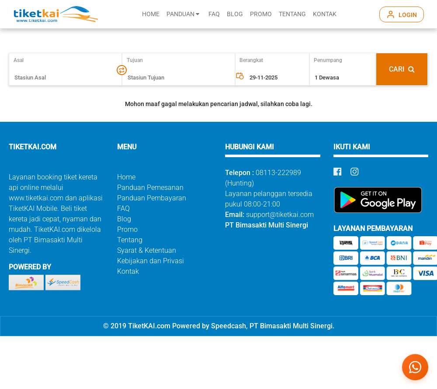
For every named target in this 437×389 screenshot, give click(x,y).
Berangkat (251, 60)
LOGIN (408, 14)
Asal (22, 60)
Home (126, 177)
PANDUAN (182, 14)
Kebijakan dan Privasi (150, 261)
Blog (124, 219)
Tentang (129, 240)
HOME (151, 14)
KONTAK (324, 14)
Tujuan (135, 60)
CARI (402, 69)
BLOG (235, 14)
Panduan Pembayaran (151, 198)
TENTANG (292, 14)
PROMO (261, 14)
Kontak (128, 271)
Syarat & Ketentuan (146, 250)
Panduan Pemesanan (150, 187)
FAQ (214, 14)
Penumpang (328, 60)
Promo (127, 229)
